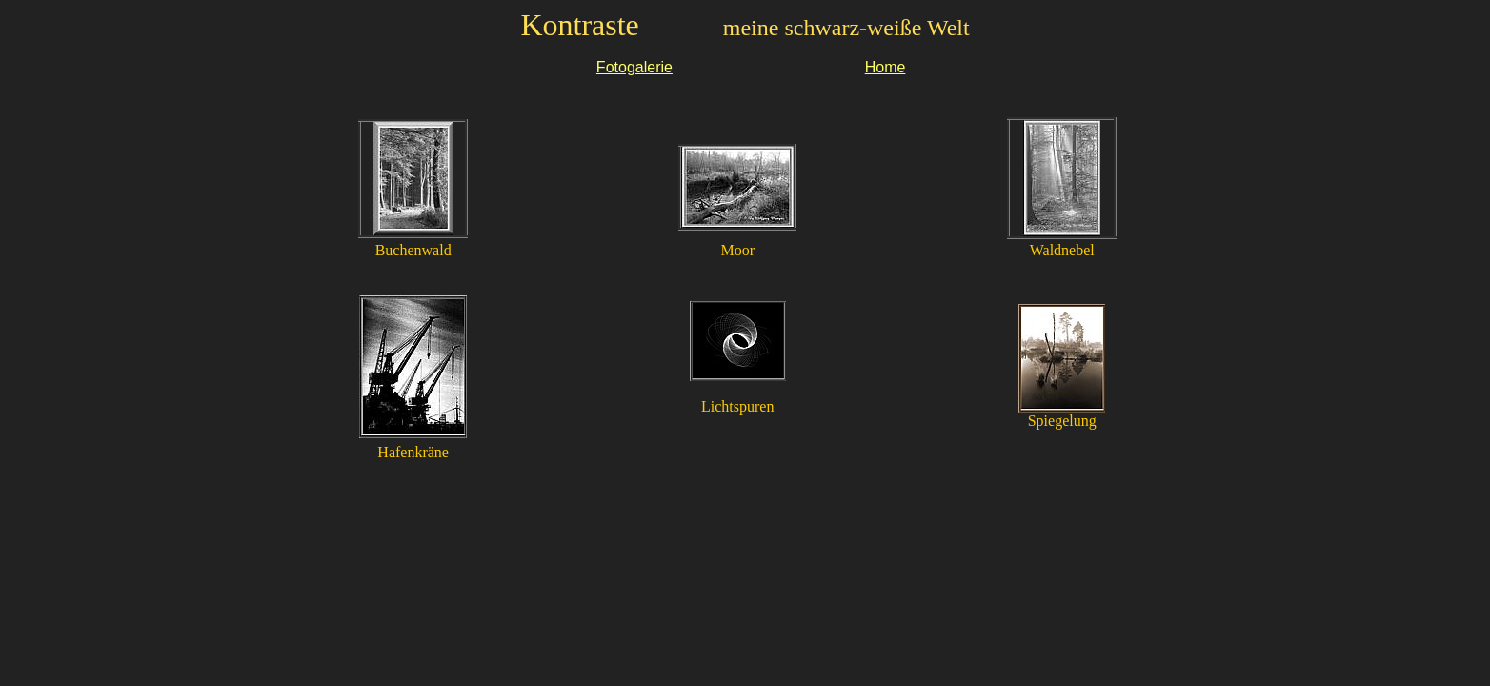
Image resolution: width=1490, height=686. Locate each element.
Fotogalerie (634, 67)
